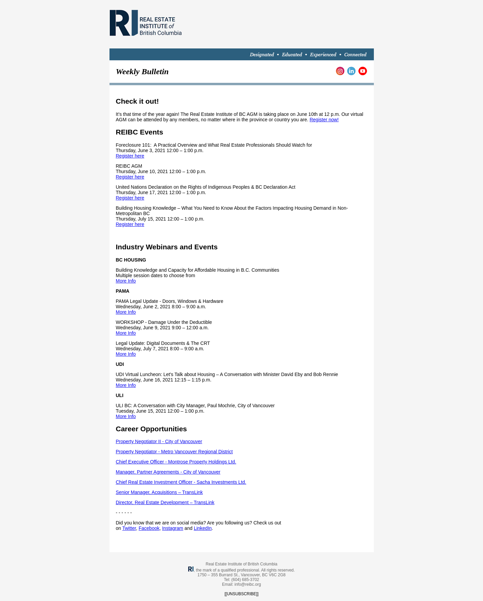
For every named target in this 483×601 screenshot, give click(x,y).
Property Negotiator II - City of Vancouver (159, 441)
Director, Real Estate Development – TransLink (165, 502)
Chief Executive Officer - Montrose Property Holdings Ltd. (176, 461)
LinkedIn (203, 528)
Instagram (172, 528)
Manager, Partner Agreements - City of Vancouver (168, 472)
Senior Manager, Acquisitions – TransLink (159, 492)
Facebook (149, 528)
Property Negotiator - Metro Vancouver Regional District (174, 451)
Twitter (129, 528)
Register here (130, 156)
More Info (126, 281)
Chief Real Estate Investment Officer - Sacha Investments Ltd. (181, 482)
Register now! (324, 119)
